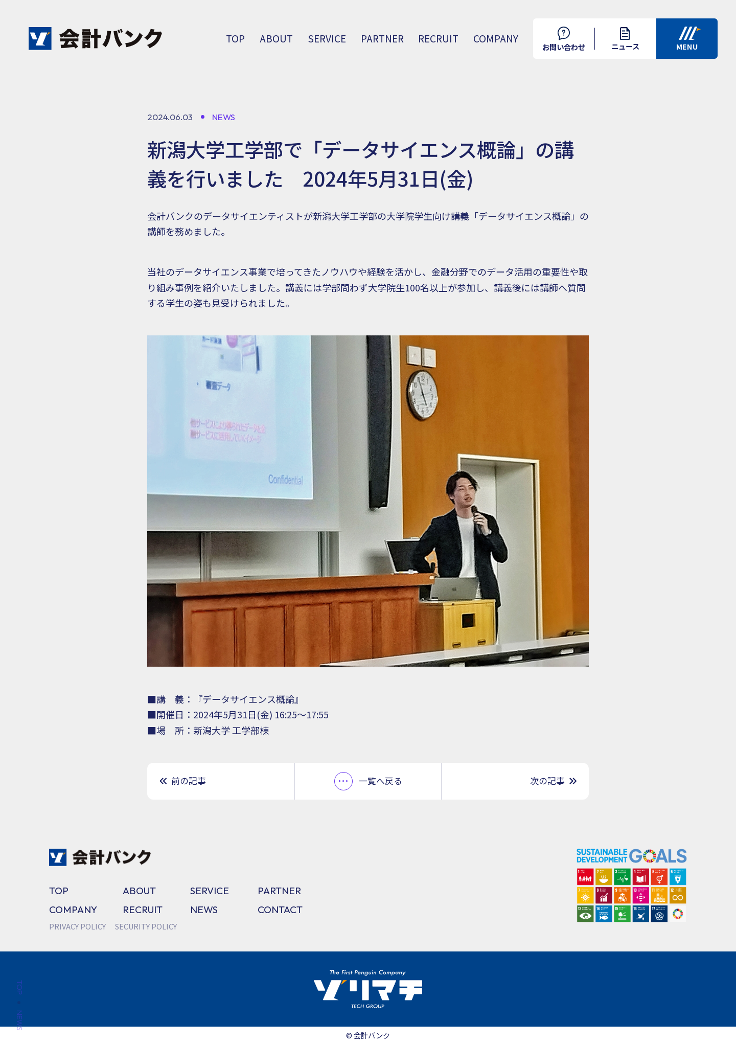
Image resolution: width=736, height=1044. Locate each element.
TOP (235, 38)
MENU (688, 39)
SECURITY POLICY (146, 926)
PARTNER (382, 38)
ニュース (625, 39)
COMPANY (495, 38)
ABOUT (276, 38)
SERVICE (327, 38)
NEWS (204, 909)
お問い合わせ (563, 39)
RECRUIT (438, 38)
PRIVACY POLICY (77, 926)
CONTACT (280, 909)
